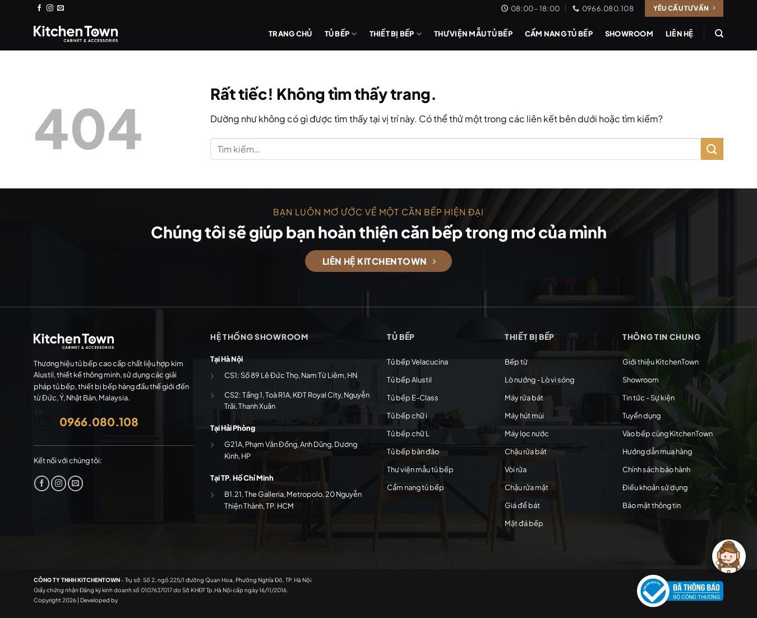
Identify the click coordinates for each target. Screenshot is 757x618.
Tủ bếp (341, 34)
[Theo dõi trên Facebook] (39, 8)
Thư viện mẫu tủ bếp (473, 33)
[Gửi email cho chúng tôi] (60, 8)
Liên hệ (680, 33)
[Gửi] (712, 149)
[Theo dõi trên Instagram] (50, 8)
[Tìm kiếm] (719, 33)
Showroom (629, 33)
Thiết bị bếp (396, 34)
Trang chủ (290, 33)
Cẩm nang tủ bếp (559, 33)
